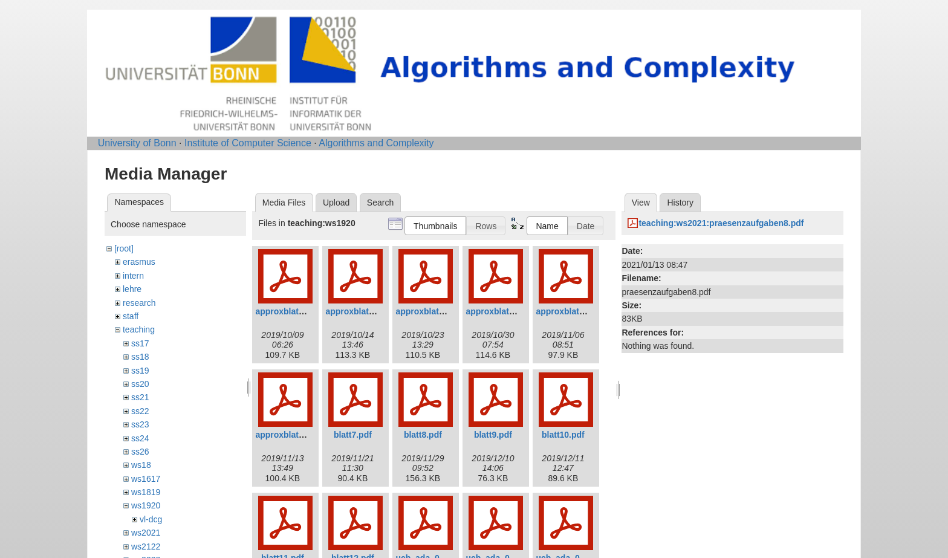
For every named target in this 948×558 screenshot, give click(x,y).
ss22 (140, 411)
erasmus (139, 262)
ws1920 (145, 505)
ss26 (140, 451)
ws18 (141, 465)
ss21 (140, 397)
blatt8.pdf (423, 435)
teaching (139, 329)
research (139, 303)
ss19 (140, 370)
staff (130, 316)
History (680, 202)
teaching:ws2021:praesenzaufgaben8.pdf (721, 223)
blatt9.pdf (493, 435)
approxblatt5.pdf (569, 311)
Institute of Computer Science (247, 143)
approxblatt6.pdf (288, 435)
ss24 (140, 438)
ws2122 (145, 546)
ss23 (140, 424)
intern (133, 276)
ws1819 (145, 492)
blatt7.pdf (353, 435)
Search (380, 202)
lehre (132, 289)
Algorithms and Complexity (376, 143)
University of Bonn (137, 143)
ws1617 (145, 479)
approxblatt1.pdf (288, 311)
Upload (336, 202)
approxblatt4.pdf (499, 311)
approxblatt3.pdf (428, 311)
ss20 (140, 384)
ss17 (140, 343)
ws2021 (145, 532)
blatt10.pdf (563, 435)
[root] (124, 248)
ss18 (140, 357)
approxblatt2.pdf (358, 311)
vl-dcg (151, 519)
